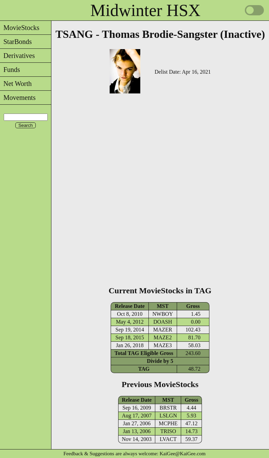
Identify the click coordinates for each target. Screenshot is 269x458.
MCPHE (168, 423)
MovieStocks (19, 27)
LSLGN (168, 415)
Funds (10, 69)
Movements (17, 97)
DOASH (162, 322)
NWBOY (163, 314)
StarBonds (16, 41)
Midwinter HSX (145, 10)
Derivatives (17, 55)
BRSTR (168, 408)
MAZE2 (163, 337)
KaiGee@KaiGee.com (183, 453)
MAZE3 (163, 345)
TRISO (168, 431)
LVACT (168, 439)
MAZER (162, 330)
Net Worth (16, 83)
